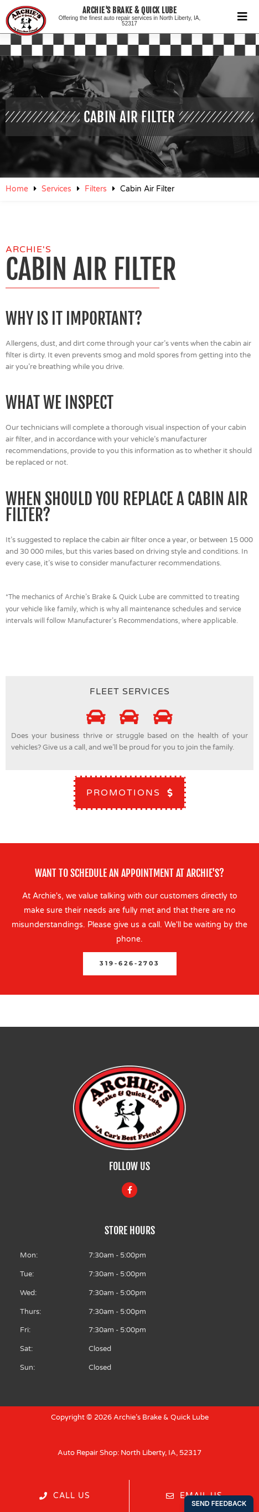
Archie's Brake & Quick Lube (129, 10)
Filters (96, 189)
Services (56, 189)
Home (17, 189)
